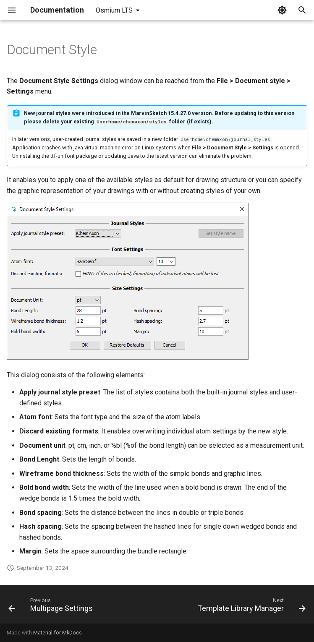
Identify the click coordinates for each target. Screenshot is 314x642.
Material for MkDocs (57, 632)
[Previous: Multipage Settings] (52, 607)
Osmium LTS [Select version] (114, 10)
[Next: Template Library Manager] (250, 607)
